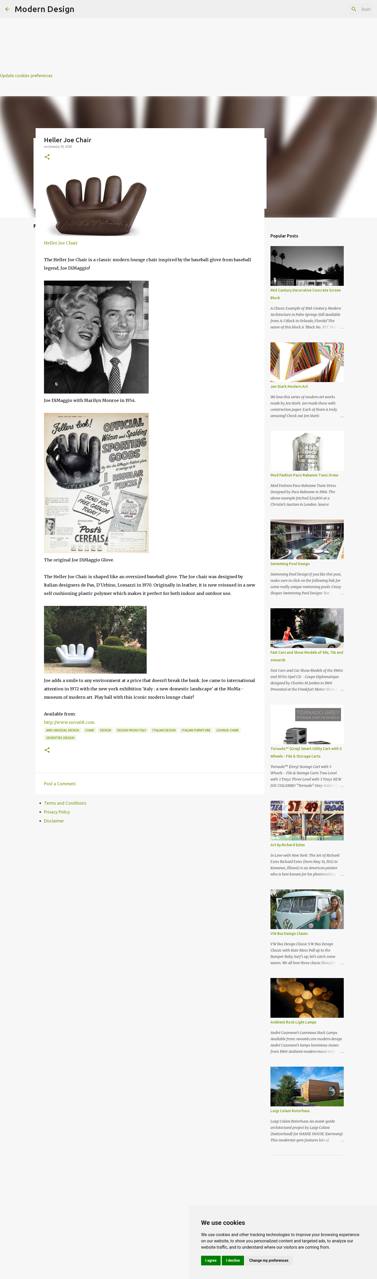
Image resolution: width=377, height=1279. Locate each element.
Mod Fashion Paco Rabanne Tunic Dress (304, 475)
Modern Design (44, 9)
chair (89, 730)
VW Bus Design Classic (289, 933)
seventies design (60, 738)
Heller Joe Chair (61, 243)
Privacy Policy (57, 812)
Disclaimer (54, 820)
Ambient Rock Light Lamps (293, 1022)
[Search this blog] (345, 9)
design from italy (131, 730)
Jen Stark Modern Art (289, 386)
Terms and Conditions (65, 803)
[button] (47, 157)
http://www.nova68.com (69, 722)
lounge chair (228, 730)
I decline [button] (233, 1260)
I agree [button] (211, 1260)
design (105, 730)
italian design (164, 730)
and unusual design (62, 730)
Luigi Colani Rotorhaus (290, 1111)
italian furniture (196, 730)
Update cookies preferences (26, 75)
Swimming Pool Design (290, 564)
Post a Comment (60, 783)
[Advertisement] (157, 36)
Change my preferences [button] (268, 1260)
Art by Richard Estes (287, 845)
